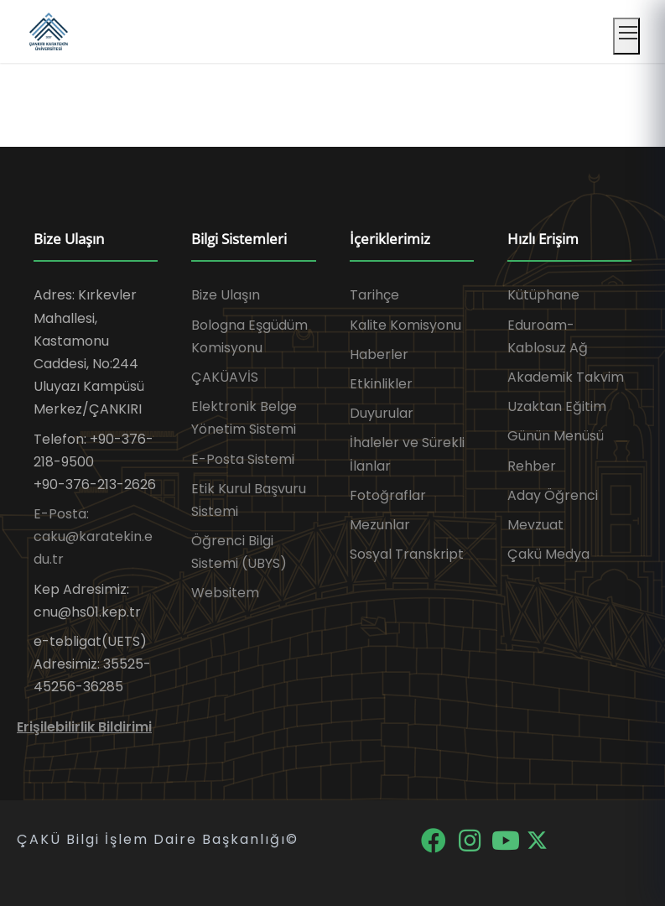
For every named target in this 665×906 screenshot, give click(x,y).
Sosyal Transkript (407, 554)
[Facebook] (434, 839)
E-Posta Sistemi (242, 459)
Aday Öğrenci (552, 495)
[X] (537, 839)
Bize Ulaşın (225, 295)
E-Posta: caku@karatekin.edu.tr (93, 536)
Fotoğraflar (388, 495)
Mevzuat (535, 524)
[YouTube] (507, 839)
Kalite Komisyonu (405, 325)
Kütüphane (543, 295)
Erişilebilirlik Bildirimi (84, 727)
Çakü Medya (548, 554)
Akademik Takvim (565, 377)
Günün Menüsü (555, 435)
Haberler (379, 354)
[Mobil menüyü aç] (626, 36)
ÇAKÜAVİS (224, 377)
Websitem (225, 592)
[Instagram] (471, 839)
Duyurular (381, 413)
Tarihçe (374, 295)
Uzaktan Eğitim (556, 406)
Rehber (531, 466)
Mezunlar (380, 524)
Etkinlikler (381, 383)
